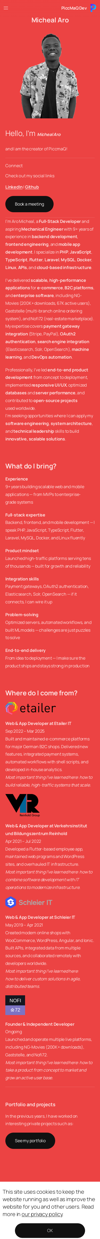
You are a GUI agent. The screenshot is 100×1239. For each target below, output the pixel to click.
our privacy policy (42, 1214)
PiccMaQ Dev (74, 8)
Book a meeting (29, 204)
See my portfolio (30, 1141)
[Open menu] (6, 8)
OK (50, 1230)
